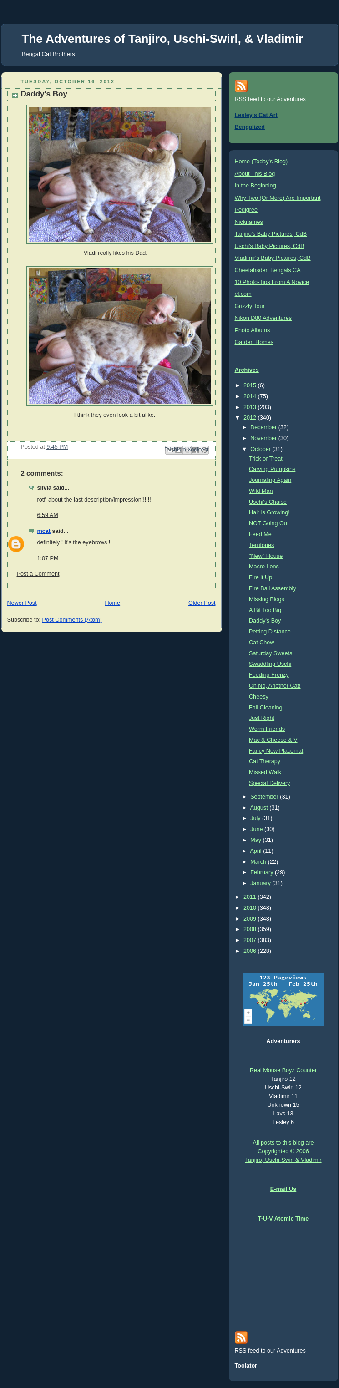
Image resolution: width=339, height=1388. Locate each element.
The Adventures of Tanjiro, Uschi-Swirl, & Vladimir (162, 39)
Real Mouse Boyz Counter (283, 1070)
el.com (243, 294)
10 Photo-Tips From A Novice (272, 282)
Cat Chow (261, 642)
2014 (250, 396)
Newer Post (22, 603)
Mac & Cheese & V (273, 740)
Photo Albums (252, 330)
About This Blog (255, 174)
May (256, 840)
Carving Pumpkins (272, 469)
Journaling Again (270, 480)
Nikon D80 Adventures (263, 318)
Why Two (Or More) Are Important (278, 198)
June (257, 829)
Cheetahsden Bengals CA (268, 270)
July (256, 818)
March (259, 862)
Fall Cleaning (266, 707)
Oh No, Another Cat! (275, 686)
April (256, 851)
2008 (250, 929)
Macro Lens (264, 566)
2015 (250, 385)
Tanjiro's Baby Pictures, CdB (271, 234)
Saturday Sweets (270, 653)
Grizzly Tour (250, 306)
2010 (250, 908)
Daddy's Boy (265, 621)
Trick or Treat (266, 459)
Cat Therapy (264, 761)
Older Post (202, 603)
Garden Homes (254, 342)
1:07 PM (48, 558)
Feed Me (260, 534)
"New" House (266, 556)
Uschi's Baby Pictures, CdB (269, 246)
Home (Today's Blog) (261, 161)
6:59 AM (47, 515)
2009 (250, 919)
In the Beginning (255, 185)
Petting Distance (270, 631)
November (264, 438)
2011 (250, 897)
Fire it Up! (261, 577)
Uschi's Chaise (268, 502)
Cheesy (258, 697)
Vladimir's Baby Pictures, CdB (273, 258)
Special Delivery (269, 783)
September (265, 797)
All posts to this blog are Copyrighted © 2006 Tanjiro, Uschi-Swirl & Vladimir (283, 1151)
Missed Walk (265, 772)
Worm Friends (267, 729)
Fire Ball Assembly (272, 588)
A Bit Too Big (265, 610)
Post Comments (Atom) (72, 620)
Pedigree (246, 210)
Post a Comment (38, 574)
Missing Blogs (266, 599)
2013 (250, 407)
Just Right (261, 718)
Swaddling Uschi (270, 664)
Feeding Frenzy (269, 675)
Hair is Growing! (269, 512)
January (261, 883)
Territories (261, 545)
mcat (44, 531)
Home (112, 603)
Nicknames (249, 222)
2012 (250, 418)
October (261, 449)
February (262, 872)
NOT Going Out (268, 523)
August (259, 808)
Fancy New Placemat (276, 751)
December (264, 427)
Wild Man (261, 491)
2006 (250, 951)
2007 (250, 940)
